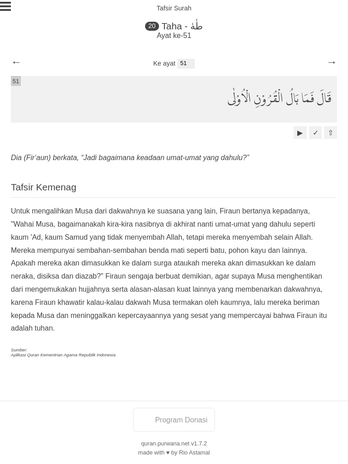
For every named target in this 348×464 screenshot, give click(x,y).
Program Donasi (174, 420)
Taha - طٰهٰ (182, 26)
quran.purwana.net (165, 443)
